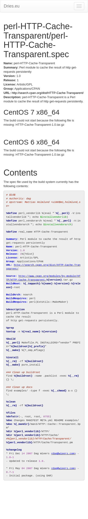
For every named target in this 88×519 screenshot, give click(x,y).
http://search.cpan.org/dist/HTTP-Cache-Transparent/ (48, 93)
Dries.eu (11, 6)
